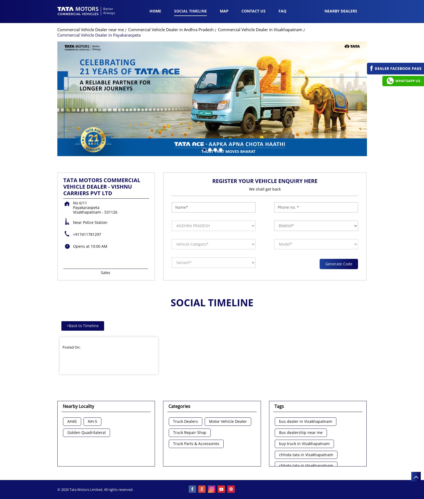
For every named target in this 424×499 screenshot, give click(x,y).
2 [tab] (209, 149)
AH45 (72, 421)
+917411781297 (87, 234)
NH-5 (92, 421)
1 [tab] (204, 149)
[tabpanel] (212, 98)
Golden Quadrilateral (86, 432)
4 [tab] (220, 149)
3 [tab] (214, 149)
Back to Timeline (83, 325)
